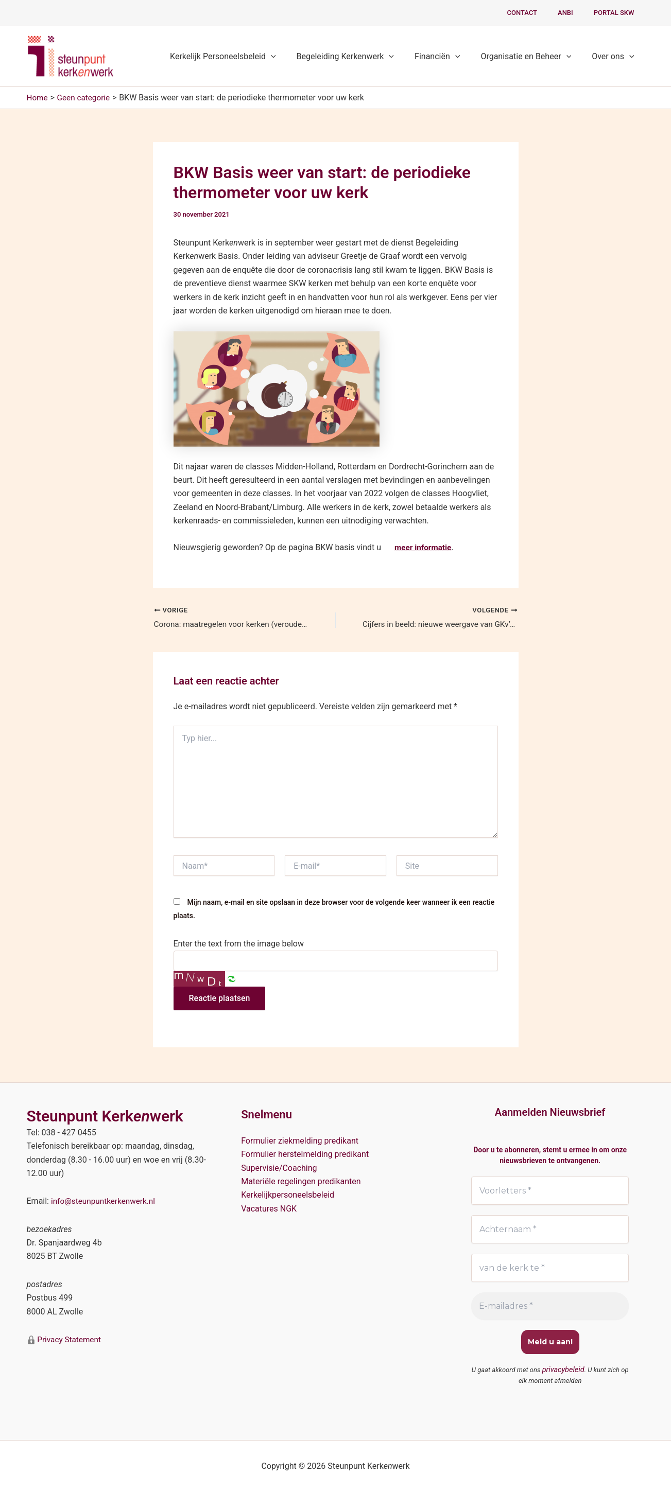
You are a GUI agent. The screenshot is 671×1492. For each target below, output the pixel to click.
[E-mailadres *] (550, 1307)
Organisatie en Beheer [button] (532, 56)
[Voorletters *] (550, 1189)
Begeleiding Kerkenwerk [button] (360, 56)
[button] (289, 56)
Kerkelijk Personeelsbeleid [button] (241, 56)
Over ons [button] (615, 56)
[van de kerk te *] (550, 1268)
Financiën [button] (447, 56)
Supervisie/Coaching (279, 1167)
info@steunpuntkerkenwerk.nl (105, 1200)
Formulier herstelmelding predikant (305, 1153)
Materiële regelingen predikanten (301, 1180)
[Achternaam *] (550, 1229)
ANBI (576, 12)
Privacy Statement (70, 1338)
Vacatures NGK (269, 1208)
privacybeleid (563, 1370)
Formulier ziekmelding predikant (299, 1140)
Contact (540, 12)
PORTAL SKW (617, 12)
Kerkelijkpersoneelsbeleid (287, 1194)
